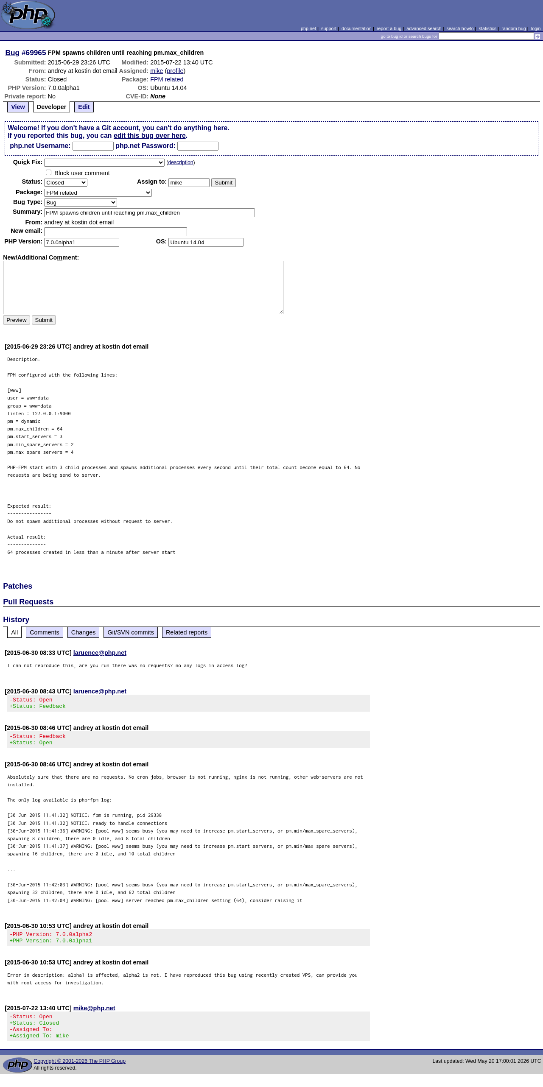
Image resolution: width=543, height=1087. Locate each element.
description (180, 162)
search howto (459, 28)
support (328, 28)
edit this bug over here (150, 135)
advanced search (423, 28)
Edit (84, 106)
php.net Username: (40, 145)
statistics (487, 28)
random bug (513, 28)
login (536, 28)
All (14, 632)
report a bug (389, 28)
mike (156, 70)
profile (175, 70)
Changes (83, 632)
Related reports (186, 632)
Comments (44, 632)
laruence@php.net (99, 652)
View (18, 106)
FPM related (166, 79)
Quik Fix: (28, 162)
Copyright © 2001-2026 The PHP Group (80, 1074)
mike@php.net (94, 1015)
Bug (13, 52)
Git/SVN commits (130, 632)
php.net (308, 28)
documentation (356, 28)
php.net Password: (145, 145)
